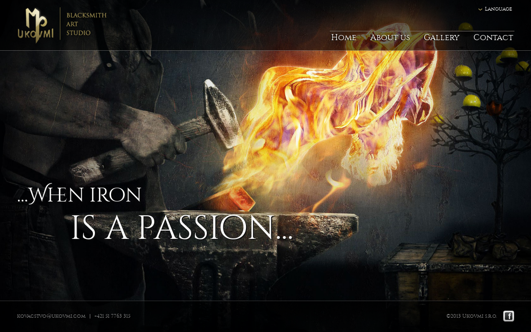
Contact (493, 37)
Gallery (442, 37)
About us (390, 37)
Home (343, 37)
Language (498, 9)
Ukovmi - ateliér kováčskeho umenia (70, 25)
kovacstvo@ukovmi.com (51, 316)
